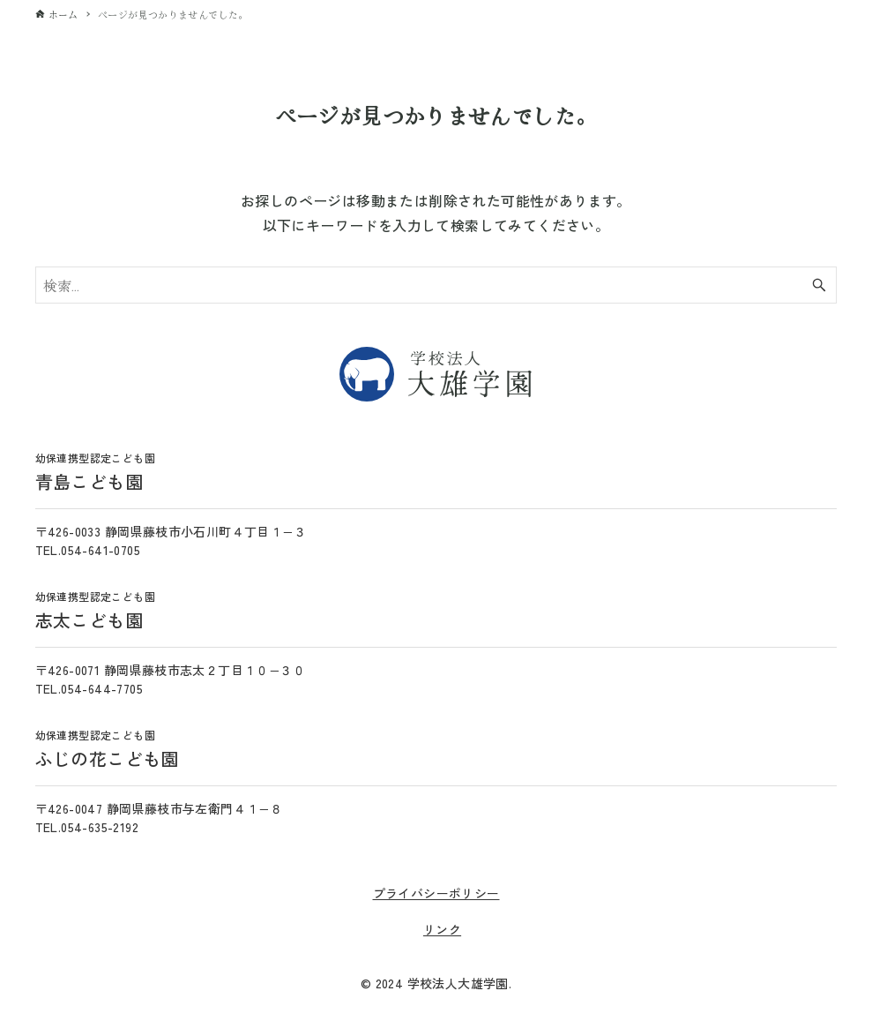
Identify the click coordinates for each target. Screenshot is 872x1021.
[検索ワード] (436, 285)
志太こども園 (95, 611)
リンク (442, 929)
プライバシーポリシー (436, 893)
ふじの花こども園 (107, 749)
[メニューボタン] (841, 29)
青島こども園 (95, 472)
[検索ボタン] (819, 285)
